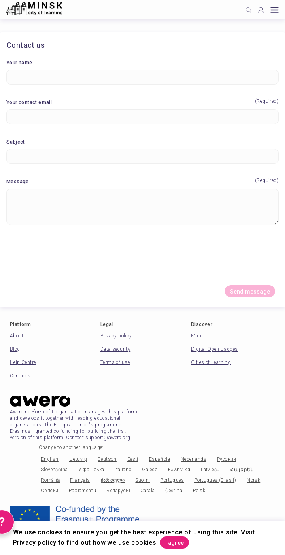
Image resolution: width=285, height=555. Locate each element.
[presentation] (142, 258)
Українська (91, 469)
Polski (199, 491)
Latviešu (210, 469)
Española (159, 459)
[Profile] (261, 10)
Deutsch (107, 459)
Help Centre (23, 362)
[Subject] (142, 156)
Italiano (123, 469)
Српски (49, 491)
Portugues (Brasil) (215, 480)
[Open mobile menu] (274, 9)
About (16, 336)
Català (147, 491)
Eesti (132, 459)
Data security (115, 349)
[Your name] (142, 77)
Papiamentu (82, 491)
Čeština (173, 491)
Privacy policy (116, 336)
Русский (226, 459)
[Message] (142, 207)
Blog (15, 349)
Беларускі (118, 491)
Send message (250, 291)
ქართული (113, 480)
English (50, 459)
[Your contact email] (142, 116)
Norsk (253, 480)
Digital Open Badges (214, 349)
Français (80, 480)
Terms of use (115, 362)
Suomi (142, 480)
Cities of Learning (211, 362)
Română (50, 480)
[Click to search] (248, 10)
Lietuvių (78, 459)
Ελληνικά (179, 469)
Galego (149, 469)
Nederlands (193, 459)
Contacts (20, 376)
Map (196, 336)
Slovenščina (54, 469)
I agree (174, 543)
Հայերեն (242, 469)
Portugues (172, 480)
